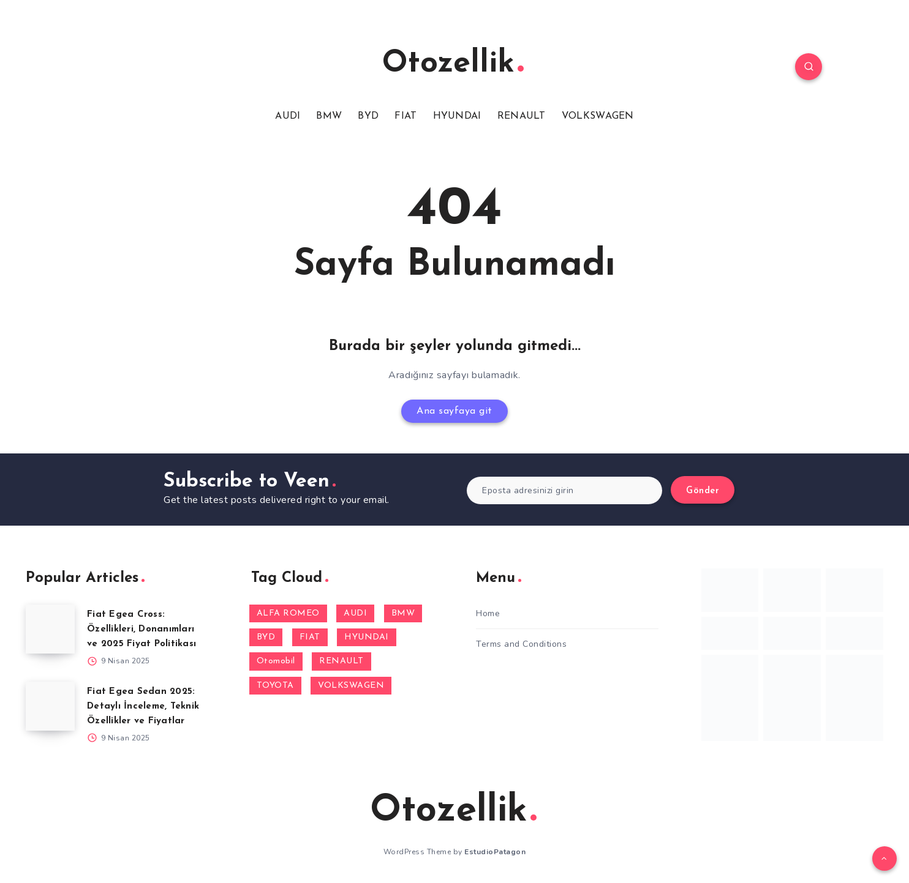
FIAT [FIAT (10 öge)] (310, 637)
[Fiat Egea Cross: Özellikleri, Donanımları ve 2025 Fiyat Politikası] (50, 629)
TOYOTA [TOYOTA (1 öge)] (275, 685)
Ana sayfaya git (454, 411)
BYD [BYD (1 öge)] (266, 637)
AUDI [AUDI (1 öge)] (355, 613)
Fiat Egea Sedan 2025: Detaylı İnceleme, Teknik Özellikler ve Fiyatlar (143, 706)
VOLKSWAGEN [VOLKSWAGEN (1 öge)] (351, 685)
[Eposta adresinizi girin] (564, 490)
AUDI (287, 116)
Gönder (702, 491)
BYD (368, 116)
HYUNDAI (457, 116)
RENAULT (521, 116)
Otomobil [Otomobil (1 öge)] (276, 661)
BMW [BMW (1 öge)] (403, 613)
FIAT (405, 116)
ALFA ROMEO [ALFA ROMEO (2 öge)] (288, 613)
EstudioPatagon (495, 852)
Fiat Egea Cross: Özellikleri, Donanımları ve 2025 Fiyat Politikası (141, 629)
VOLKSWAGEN (598, 116)
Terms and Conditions (521, 644)
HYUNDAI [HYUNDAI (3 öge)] (366, 637)
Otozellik (453, 64)
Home (488, 613)
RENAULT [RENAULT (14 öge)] (341, 661)
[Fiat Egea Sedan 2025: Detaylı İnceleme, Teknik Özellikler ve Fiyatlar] (50, 706)
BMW (329, 116)
